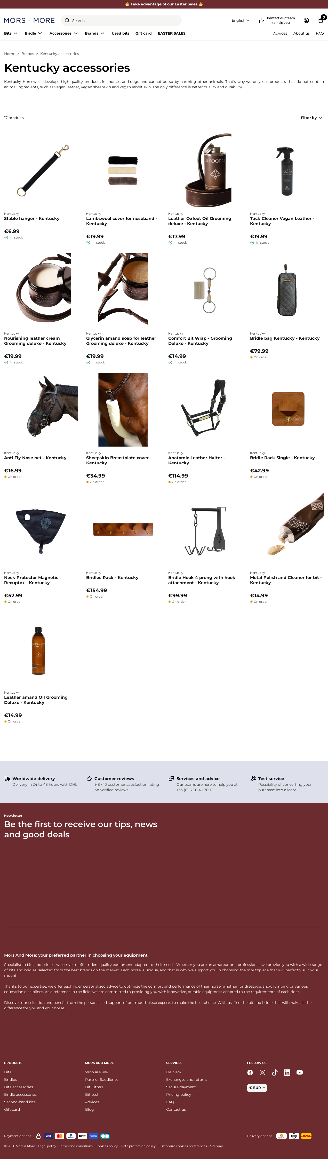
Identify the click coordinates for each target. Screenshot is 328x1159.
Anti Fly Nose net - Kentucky (35, 457)
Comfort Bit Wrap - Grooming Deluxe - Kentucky (200, 341)
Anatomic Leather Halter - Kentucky (196, 460)
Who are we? (97, 1072)
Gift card (143, 33)
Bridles (10, 1079)
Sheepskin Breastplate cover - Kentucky (118, 460)
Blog (89, 1109)
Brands (27, 53)
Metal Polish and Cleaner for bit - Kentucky (286, 580)
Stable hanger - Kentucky (32, 218)
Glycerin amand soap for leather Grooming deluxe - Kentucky (121, 341)
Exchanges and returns (186, 1079)
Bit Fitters (94, 1087)
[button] (241, 20)
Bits (7, 1072)
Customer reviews (114, 778)
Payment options (17, 1136)
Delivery (173, 1072)
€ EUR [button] (255, 1087)
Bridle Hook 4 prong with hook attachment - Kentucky (201, 580)
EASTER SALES (172, 33)
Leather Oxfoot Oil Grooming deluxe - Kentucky (199, 221)
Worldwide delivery (33, 778)
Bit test (92, 1094)
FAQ (320, 33)
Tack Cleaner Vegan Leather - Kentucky (282, 221)
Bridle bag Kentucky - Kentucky (285, 338)
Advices (280, 33)
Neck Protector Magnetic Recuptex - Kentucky (31, 580)
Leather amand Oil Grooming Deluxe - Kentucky (36, 700)
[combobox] (121, 20)
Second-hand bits (20, 1102)
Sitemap (216, 1146)
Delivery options (259, 1136)
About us (301, 33)
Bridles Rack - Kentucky (112, 577)
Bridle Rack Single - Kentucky (282, 457)
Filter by (312, 118)
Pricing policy (178, 1094)
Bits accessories (18, 1087)
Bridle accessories (20, 1094)
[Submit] (67, 20)
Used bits (120, 33)
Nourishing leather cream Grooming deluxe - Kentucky (35, 341)
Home (9, 53)
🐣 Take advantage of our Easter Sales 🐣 (164, 4)
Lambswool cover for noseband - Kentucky (121, 221)
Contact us (176, 1109)
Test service (271, 778)
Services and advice (198, 778)
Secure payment (181, 1087)
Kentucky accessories (59, 53)
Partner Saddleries (101, 1079)
